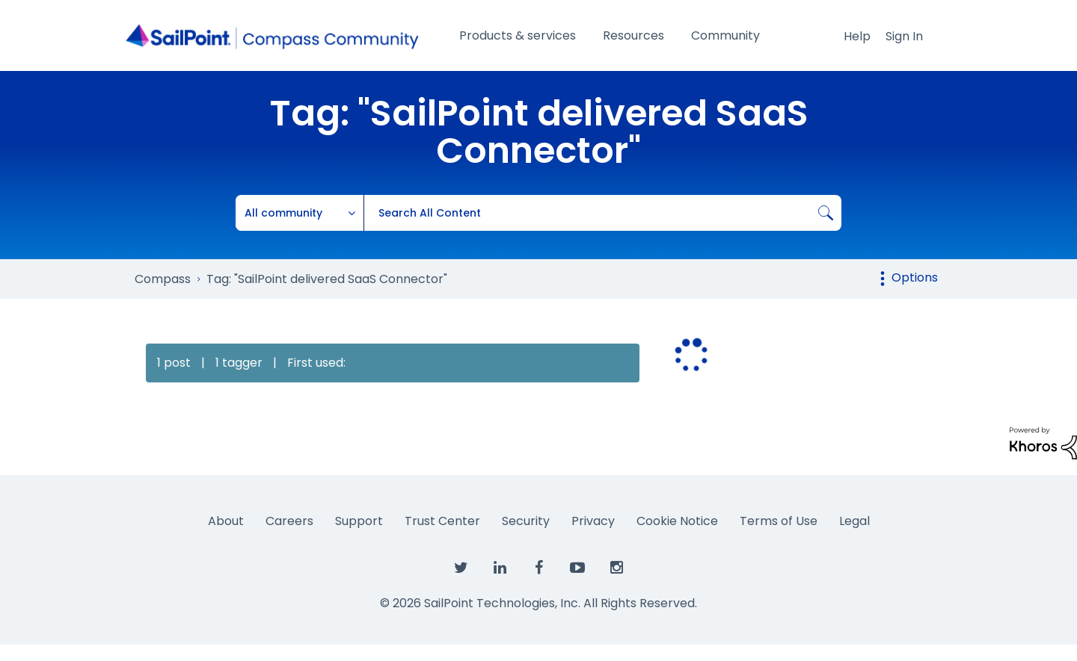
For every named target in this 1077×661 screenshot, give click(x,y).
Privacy (593, 521)
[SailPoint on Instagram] (616, 568)
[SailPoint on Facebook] (538, 568)
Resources (633, 35)
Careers (289, 521)
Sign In (904, 36)
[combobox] (602, 213)
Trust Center (442, 521)
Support (359, 521)
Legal (854, 521)
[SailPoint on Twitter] (461, 568)
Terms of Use (778, 521)
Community (725, 35)
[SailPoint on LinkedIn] (500, 568)
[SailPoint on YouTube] (577, 568)
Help (857, 36)
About (226, 521)
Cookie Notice (677, 521)
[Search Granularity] (300, 213)
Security (526, 521)
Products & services (517, 35)
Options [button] (915, 277)
